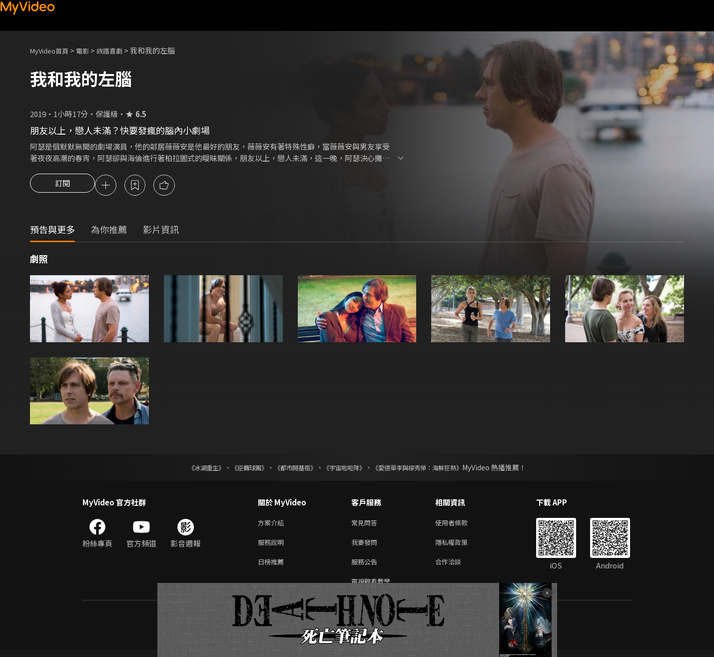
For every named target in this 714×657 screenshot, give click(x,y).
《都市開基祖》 (290, 469)
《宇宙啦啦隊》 (346, 469)
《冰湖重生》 (189, 469)
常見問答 (366, 524)
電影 (90, 50)
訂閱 (62, 186)
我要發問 (366, 545)
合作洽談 (456, 566)
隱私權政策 (460, 545)
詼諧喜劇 (120, 50)
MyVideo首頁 (52, 50)
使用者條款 (460, 524)
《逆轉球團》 (238, 469)
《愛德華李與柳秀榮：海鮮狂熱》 (430, 469)
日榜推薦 (273, 566)
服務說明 (273, 545)
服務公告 (366, 566)
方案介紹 (273, 524)
